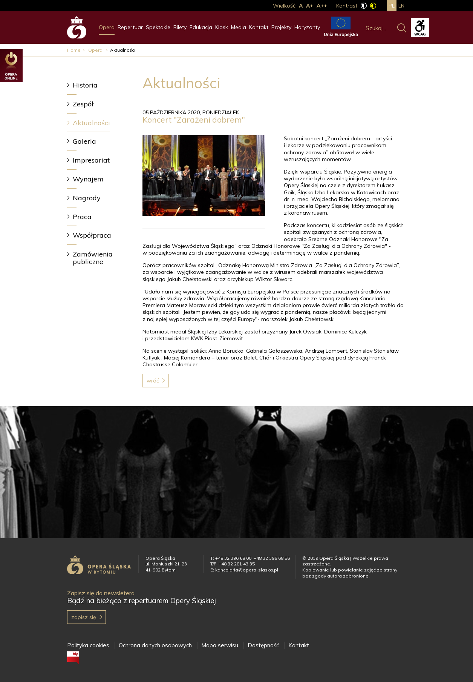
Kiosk (221, 27)
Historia (85, 85)
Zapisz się (83, 617)
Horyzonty (307, 27)
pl (392, 6)
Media (238, 27)
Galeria (84, 141)
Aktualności (91, 122)
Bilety (180, 27)
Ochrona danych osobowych (155, 645)
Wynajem (88, 179)
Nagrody (87, 198)
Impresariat (91, 160)
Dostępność (263, 645)
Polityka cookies (88, 645)
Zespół (83, 104)
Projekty (281, 27)
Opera (107, 27)
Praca (82, 216)
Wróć (153, 380)
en (401, 6)
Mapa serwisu (219, 645)
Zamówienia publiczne (93, 258)
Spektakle (158, 27)
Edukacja (201, 27)
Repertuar (130, 27)
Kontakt (258, 27)
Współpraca (92, 235)
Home (74, 50)
